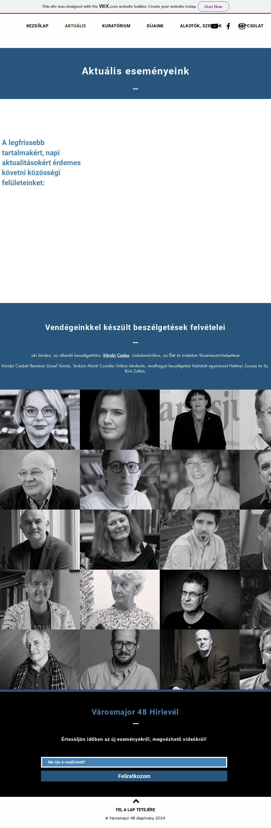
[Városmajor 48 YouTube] (214, 26)
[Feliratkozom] (134, 776)
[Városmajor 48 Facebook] (228, 26)
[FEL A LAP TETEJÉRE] (135, 809)
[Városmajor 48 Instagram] (242, 26)
